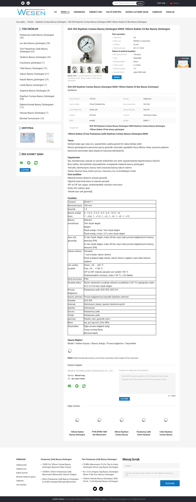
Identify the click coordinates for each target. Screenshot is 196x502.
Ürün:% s (65, 12)
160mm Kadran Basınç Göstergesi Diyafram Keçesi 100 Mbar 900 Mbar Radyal (77, 433)
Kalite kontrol (114, 12)
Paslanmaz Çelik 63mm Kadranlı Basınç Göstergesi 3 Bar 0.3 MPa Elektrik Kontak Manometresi (143, 433)
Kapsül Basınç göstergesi (32, 79)
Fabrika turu (95, 12)
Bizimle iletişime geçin (137, 12)
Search (140, 3)
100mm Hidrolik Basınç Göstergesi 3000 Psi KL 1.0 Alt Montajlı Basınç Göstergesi (100, 479)
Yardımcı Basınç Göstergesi (33, 57)
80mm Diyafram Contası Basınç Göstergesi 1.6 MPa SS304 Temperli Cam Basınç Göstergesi (121, 433)
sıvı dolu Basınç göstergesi (33, 43)
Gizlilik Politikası (58, 499)
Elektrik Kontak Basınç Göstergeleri (37, 104)
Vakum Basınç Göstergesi (32, 74)
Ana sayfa (20, 22)
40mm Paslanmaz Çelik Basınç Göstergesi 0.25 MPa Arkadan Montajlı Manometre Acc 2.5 (60, 481)
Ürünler (30, 22)
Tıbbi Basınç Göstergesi (31, 68)
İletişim (117, 77)
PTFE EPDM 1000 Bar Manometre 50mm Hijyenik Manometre (99, 433)
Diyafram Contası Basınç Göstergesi (51, 22)
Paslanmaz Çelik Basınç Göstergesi (37, 35)
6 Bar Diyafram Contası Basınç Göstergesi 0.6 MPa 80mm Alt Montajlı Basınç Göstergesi (166, 433)
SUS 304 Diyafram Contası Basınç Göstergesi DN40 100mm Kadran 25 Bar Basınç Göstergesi (85, 78)
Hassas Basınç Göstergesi (32, 113)
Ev (55, 12)
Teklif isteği (161, 3)
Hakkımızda (79, 12)
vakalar (170, 12)
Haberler (157, 12)
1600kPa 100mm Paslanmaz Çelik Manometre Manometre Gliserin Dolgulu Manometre (59, 473)
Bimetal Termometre (29, 118)
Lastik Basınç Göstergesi (32, 85)
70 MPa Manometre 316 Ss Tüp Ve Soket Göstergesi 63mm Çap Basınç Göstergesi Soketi (100, 466)
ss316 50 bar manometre (104, 358)
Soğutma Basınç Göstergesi (33, 90)
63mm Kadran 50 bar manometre (126, 358)
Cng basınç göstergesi (30, 62)
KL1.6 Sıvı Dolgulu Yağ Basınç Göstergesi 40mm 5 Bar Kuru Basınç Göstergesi (100, 473)
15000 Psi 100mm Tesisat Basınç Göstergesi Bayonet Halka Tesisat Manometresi (56, 466)
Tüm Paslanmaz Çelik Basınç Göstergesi (99, 459)
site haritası (21, 485)
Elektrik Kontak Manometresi (84, 358)
